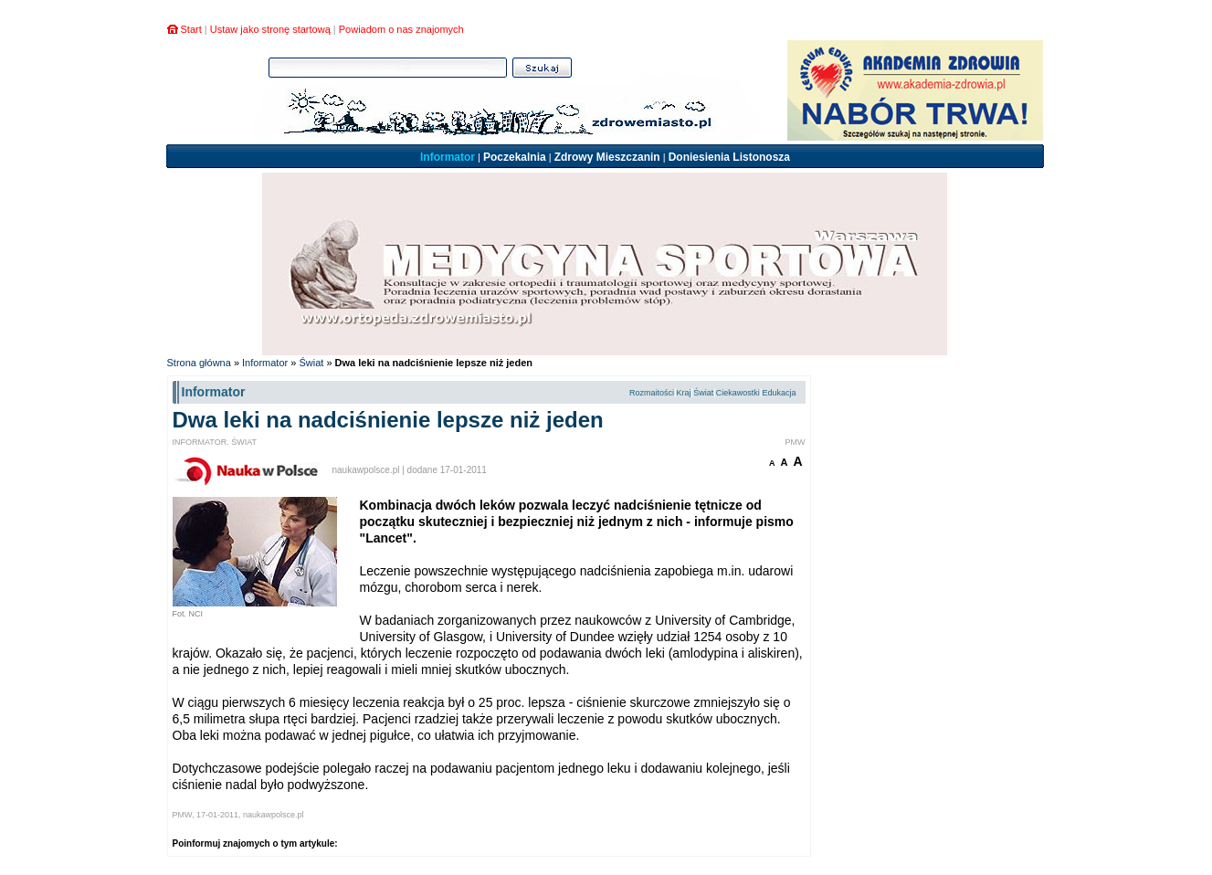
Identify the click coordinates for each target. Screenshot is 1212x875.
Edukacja (779, 392)
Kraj (684, 392)
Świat (311, 362)
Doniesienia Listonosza (729, 157)
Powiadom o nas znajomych (401, 29)
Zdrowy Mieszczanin (607, 157)
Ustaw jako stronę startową (270, 29)
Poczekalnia (514, 157)
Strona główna (199, 362)
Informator (447, 157)
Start (191, 29)
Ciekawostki (738, 392)
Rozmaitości (651, 392)
